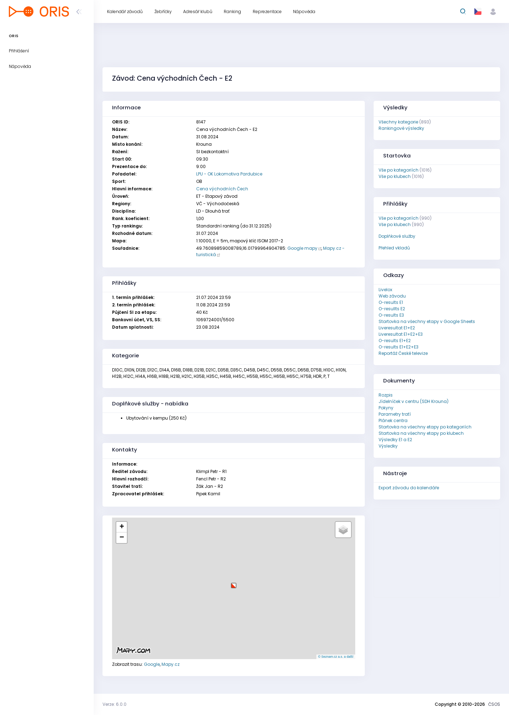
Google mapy (302, 248)
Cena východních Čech (222, 189)
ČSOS (494, 704)
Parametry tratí (395, 414)
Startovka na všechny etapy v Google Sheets (427, 321)
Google (152, 664)
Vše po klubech (395, 176)
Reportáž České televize (403, 353)
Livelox (385, 290)
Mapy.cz (171, 664)
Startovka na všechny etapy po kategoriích (425, 427)
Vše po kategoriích (399, 170)
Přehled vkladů (394, 248)
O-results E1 (391, 302)
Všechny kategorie (398, 122)
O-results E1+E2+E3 (399, 347)
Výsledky (388, 446)
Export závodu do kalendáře (409, 488)
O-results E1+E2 (395, 341)
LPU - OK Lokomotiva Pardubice (229, 174)
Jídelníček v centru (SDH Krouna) (414, 401)
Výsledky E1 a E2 (395, 440)
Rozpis (386, 395)
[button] (234, 582)
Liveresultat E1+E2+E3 (401, 334)
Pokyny (386, 408)
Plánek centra (393, 420)
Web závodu (392, 296)
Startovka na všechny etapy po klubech (421, 433)
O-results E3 (391, 315)
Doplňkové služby (397, 236)
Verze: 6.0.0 (115, 704)
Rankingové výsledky (401, 128)
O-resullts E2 (392, 309)
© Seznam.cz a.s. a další (335, 656)
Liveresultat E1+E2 (397, 328)
